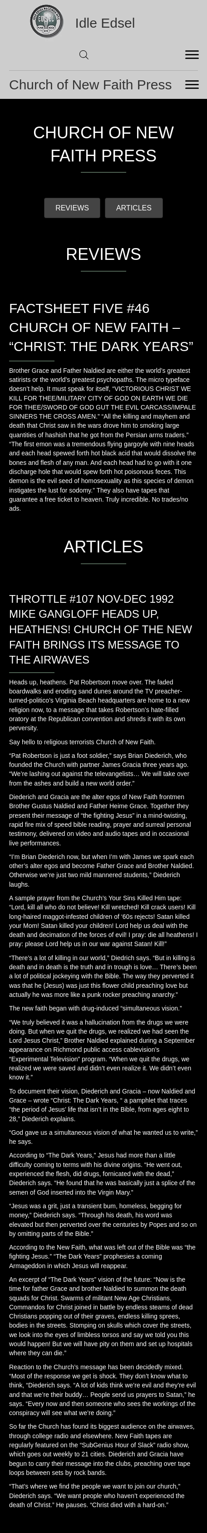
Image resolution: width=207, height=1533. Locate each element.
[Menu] (192, 55)
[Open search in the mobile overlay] (84, 54)
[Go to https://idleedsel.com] (103, 23)
